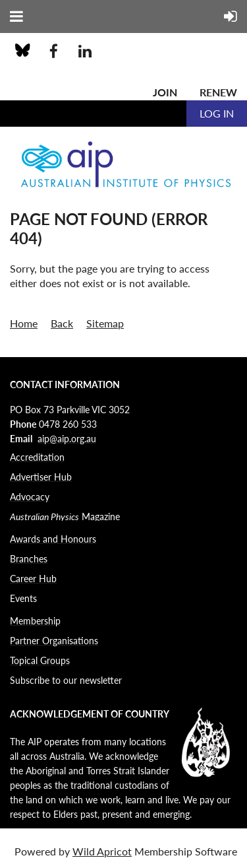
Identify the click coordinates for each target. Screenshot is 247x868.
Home (24, 323)
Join (165, 92)
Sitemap (105, 323)
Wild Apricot (102, 851)
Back (62, 323)
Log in (217, 113)
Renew (218, 92)
